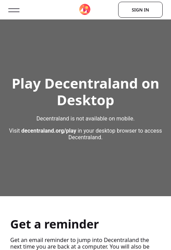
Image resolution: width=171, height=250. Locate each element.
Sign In (140, 10)
